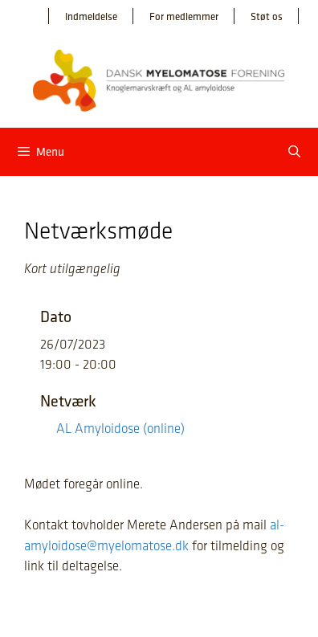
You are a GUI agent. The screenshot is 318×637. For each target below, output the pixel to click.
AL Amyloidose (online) (120, 428)
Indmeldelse (91, 16)
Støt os (267, 16)
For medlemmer (183, 16)
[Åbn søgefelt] (294, 152)
